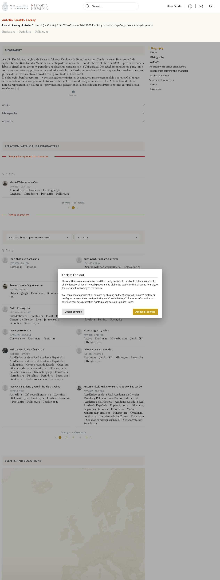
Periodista (25, 31)
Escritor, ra (8, 31)
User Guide (174, 6)
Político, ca (41, 31)
